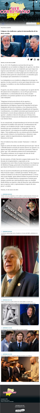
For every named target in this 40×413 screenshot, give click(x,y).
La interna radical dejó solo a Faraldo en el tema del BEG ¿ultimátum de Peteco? (19, 234)
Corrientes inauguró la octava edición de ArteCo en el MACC (16, 355)
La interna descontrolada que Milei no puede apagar (14, 329)
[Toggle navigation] (3, 23)
